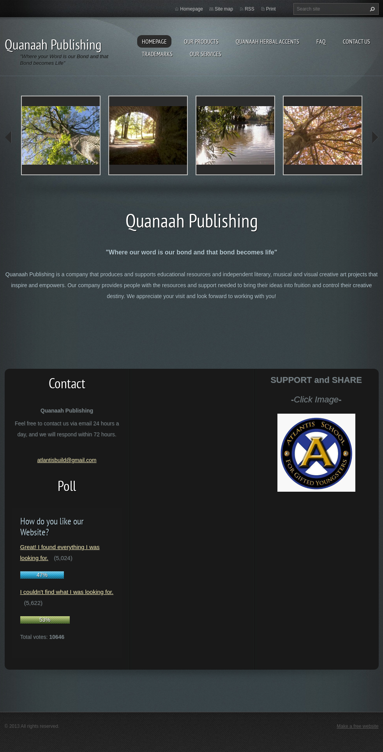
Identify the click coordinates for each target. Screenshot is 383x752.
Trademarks (157, 54)
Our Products (201, 41)
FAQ (321, 41)
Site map (224, 9)
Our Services (205, 54)
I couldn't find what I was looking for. (66, 591)
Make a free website (357, 726)
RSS (249, 9)
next (375, 137)
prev (8, 137)
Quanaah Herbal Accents (267, 41)
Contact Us (356, 41)
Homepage (154, 41)
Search (371, 9)
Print (271, 9)
